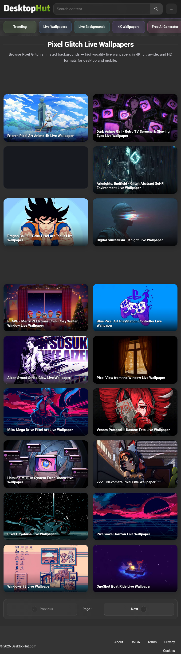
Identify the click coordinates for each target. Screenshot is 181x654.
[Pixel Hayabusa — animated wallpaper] (46, 516)
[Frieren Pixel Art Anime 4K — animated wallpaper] (46, 118)
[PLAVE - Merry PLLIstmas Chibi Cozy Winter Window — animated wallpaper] (46, 308)
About (118, 642)
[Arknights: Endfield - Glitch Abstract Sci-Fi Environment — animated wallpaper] (135, 170)
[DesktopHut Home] (27, 8)
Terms (152, 642)
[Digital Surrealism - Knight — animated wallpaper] (135, 222)
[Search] (156, 9)
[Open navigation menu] (171, 9)
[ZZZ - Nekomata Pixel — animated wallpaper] (135, 464)
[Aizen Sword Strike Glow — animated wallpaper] (46, 360)
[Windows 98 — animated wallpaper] (46, 568)
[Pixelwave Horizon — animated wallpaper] (135, 516)
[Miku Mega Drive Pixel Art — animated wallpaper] (46, 412)
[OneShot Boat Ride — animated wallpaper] (135, 568)
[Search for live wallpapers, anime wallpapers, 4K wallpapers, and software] (102, 9)
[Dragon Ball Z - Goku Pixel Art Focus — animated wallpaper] (46, 222)
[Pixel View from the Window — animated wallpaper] (135, 360)
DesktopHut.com (24, 646)
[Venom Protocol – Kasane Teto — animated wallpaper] (135, 412)
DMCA (135, 642)
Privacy (169, 642)
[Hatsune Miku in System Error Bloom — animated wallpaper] (46, 464)
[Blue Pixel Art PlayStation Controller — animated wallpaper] (135, 308)
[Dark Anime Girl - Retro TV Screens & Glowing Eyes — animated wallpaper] (135, 118)
